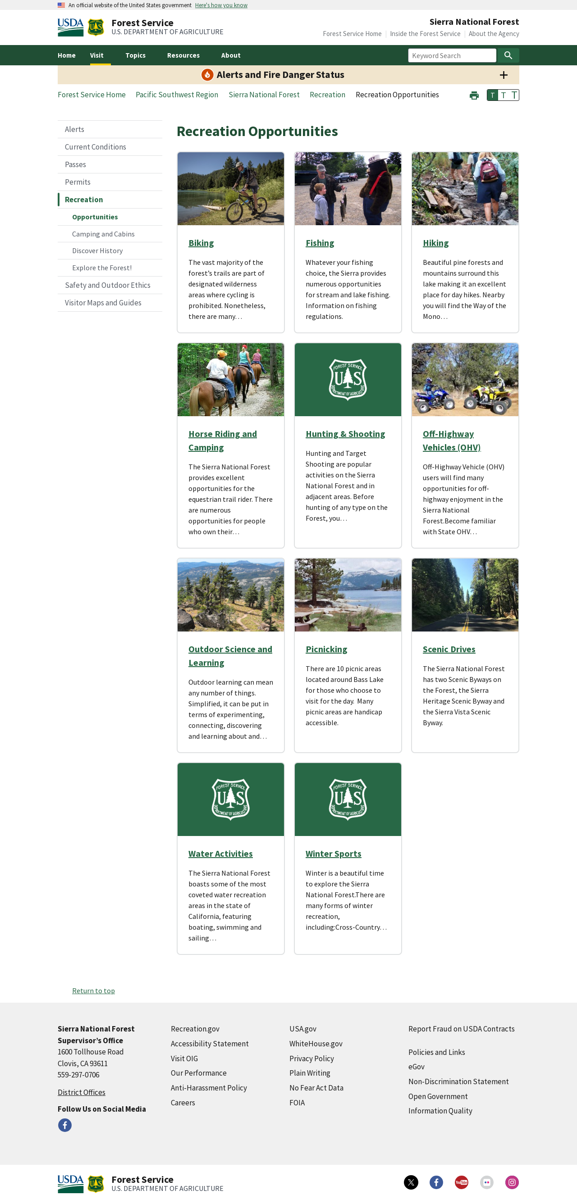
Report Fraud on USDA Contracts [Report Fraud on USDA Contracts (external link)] (461, 1029)
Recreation (84, 199)
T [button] (492, 95)
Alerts (74, 129)
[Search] (508, 55)
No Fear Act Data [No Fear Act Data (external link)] (316, 1088)
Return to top (93, 990)
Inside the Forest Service (425, 33)
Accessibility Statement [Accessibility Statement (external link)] (210, 1044)
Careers (183, 1103)
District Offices (81, 1092)
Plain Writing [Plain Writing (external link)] (309, 1073)
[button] (474, 94)
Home (67, 55)
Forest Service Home (352, 33)
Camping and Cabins (103, 233)
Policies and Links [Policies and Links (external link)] (436, 1052)
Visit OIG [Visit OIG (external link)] (184, 1058)
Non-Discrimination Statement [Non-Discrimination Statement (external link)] (458, 1081)
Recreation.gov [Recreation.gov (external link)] (195, 1029)
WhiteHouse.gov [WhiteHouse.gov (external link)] (316, 1044)
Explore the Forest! (102, 267)
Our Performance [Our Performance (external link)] (199, 1073)
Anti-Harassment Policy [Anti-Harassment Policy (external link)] (209, 1088)
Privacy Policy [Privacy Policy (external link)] (311, 1058)
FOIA (297, 1103)
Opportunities (95, 216)
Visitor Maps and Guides (103, 303)
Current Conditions (95, 147)
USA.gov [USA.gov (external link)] (302, 1029)
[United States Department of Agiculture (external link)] (72, 27)
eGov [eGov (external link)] (416, 1067)
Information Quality (440, 1111)
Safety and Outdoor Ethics (108, 285)
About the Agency (494, 33)
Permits (78, 182)
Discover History (97, 250)
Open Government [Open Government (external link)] (438, 1096)
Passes (75, 164)
